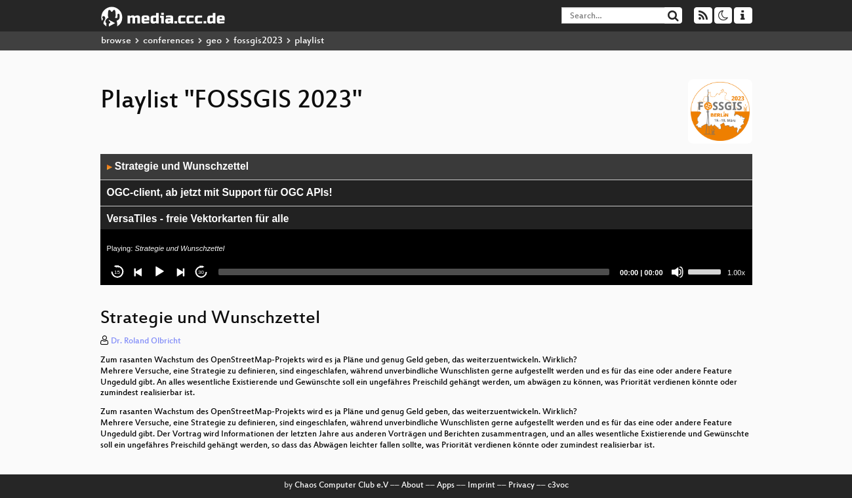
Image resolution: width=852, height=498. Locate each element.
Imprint (481, 485)
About (412, 485)
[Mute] (677, 271)
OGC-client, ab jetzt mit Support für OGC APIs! (220, 192)
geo (214, 41)
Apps (446, 485)
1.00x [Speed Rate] (736, 273)
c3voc (558, 485)
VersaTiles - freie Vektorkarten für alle (198, 218)
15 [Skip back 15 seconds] (117, 272)
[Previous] (138, 271)
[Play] (159, 271)
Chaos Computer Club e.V (341, 485)
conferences (168, 41)
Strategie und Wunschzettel (178, 166)
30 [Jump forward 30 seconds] (201, 272)
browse (116, 41)
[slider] (414, 272)
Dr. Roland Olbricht (146, 341)
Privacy (521, 485)
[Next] (180, 271)
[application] (426, 219)
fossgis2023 (258, 41)
